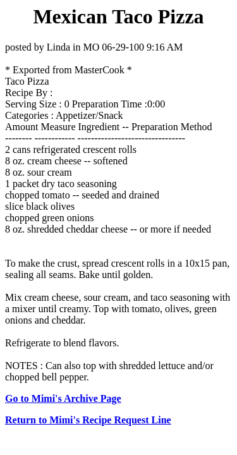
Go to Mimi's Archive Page (63, 398)
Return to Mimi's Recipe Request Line (88, 420)
